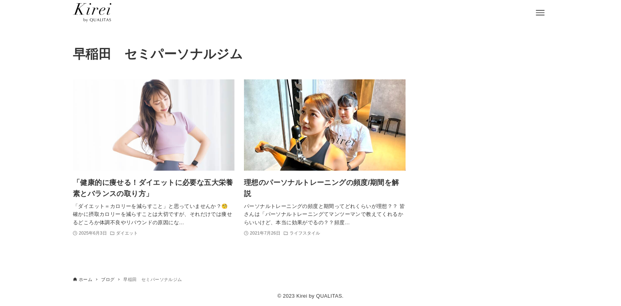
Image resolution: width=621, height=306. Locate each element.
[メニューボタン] (540, 13)
